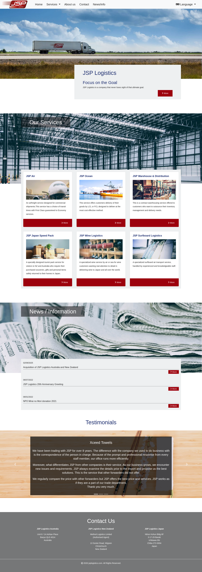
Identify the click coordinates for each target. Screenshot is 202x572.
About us (69, 4)
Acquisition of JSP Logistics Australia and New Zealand (50, 367)
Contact (84, 4)
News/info (99, 4)
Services (52, 4)
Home (39, 4)
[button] (15, 464)
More (165, 93)
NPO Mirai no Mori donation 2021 (39, 401)
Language (184, 4)
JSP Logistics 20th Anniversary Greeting (43, 384)
